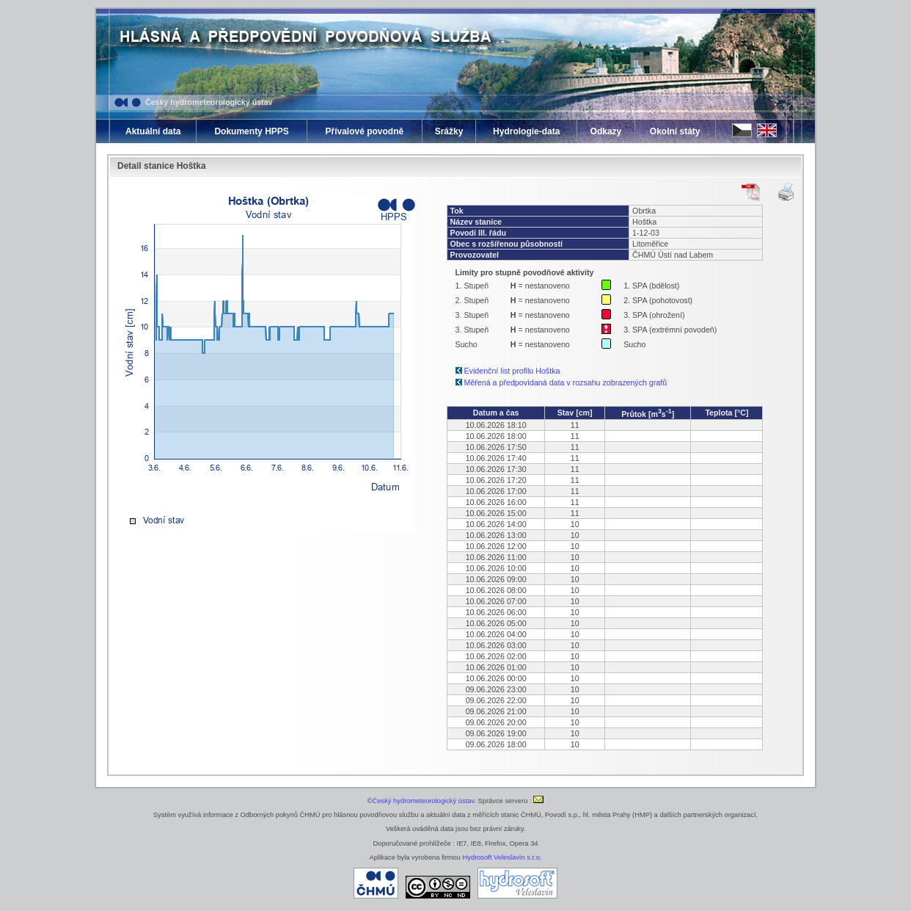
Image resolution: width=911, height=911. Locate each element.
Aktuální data (152, 131)
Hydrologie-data (526, 131)
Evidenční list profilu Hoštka (512, 370)
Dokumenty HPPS (251, 131)
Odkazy (606, 131)
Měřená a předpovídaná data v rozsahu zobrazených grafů (565, 382)
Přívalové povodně (364, 131)
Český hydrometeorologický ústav (209, 102)
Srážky (449, 131)
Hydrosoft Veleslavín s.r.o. (502, 857)
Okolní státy (675, 131)
